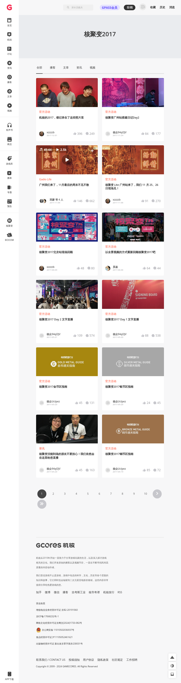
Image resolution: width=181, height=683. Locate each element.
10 (145, 493)
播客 (65, 592)
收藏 (153, 7)
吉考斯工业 (78, 592)
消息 (172, 7)
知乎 (39, 592)
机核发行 (108, 592)
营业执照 (40, 603)
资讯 (42, 448)
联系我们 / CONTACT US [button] (50, 659)
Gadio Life (45, 179)
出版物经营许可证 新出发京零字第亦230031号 (59, 643)
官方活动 (44, 112)
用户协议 (88, 659)
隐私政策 (103, 659)
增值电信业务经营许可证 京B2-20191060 (57, 609)
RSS (120, 592)
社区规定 (117, 659)
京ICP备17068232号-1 (47, 616)
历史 (162, 7)
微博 (47, 592)
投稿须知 (74, 659)
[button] (67, 160)
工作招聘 (131, 659)
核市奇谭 (94, 592)
